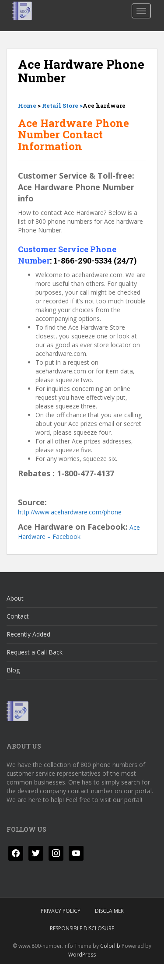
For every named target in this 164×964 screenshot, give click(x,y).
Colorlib (110, 946)
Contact (18, 616)
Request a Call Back (35, 652)
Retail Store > (62, 105)
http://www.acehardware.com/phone (70, 512)
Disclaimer (109, 911)
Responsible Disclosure (82, 928)
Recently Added (28, 634)
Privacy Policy (60, 911)
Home (27, 105)
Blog (13, 670)
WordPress (82, 954)
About (15, 598)
